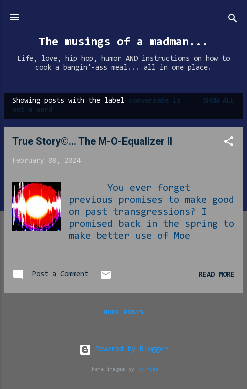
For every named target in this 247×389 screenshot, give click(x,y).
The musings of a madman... (123, 42)
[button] (229, 143)
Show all (219, 101)
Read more (217, 275)
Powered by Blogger (123, 349)
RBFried (147, 369)
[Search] (233, 20)
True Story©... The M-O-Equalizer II (92, 141)
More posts (123, 312)
